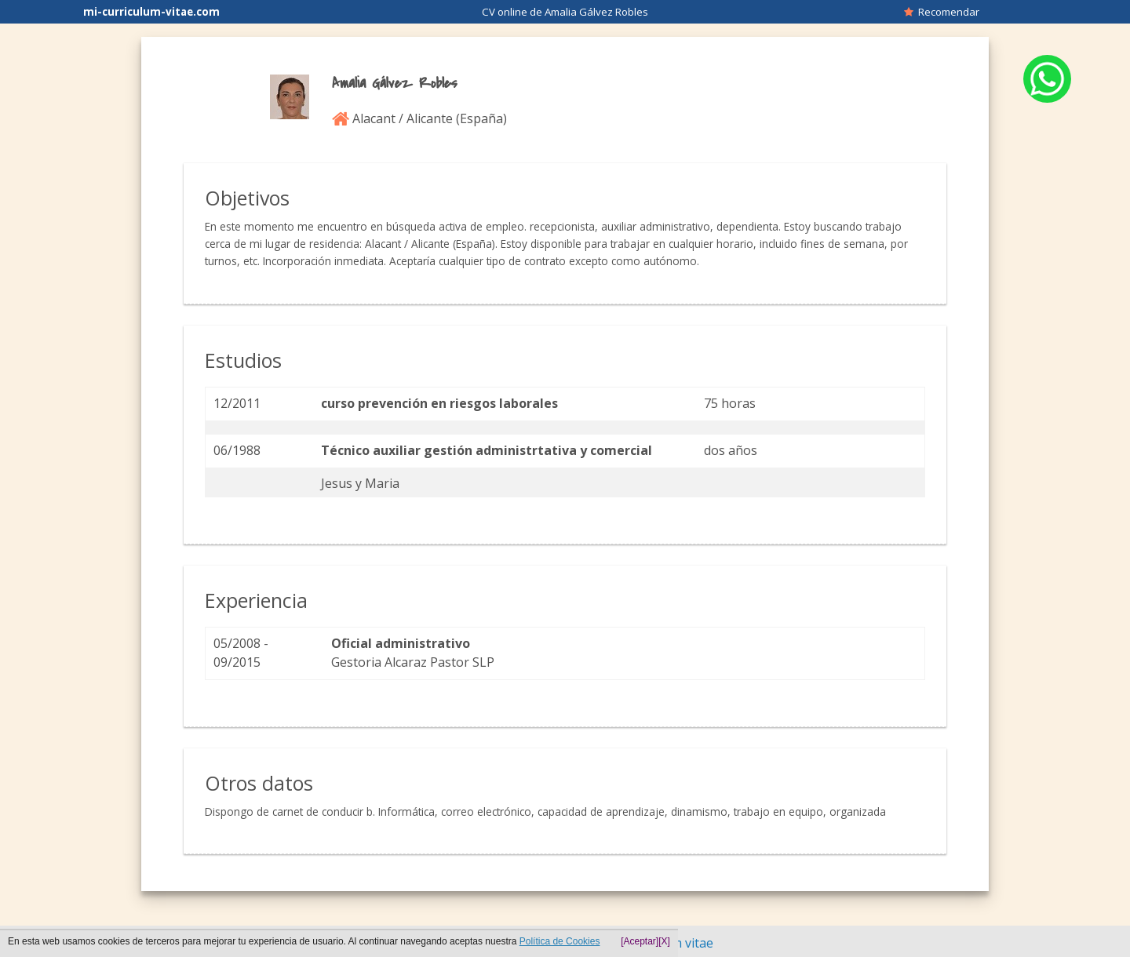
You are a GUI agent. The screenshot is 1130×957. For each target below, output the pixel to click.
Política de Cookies (559, 941)
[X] (664, 941)
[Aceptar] (639, 941)
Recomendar (941, 12)
